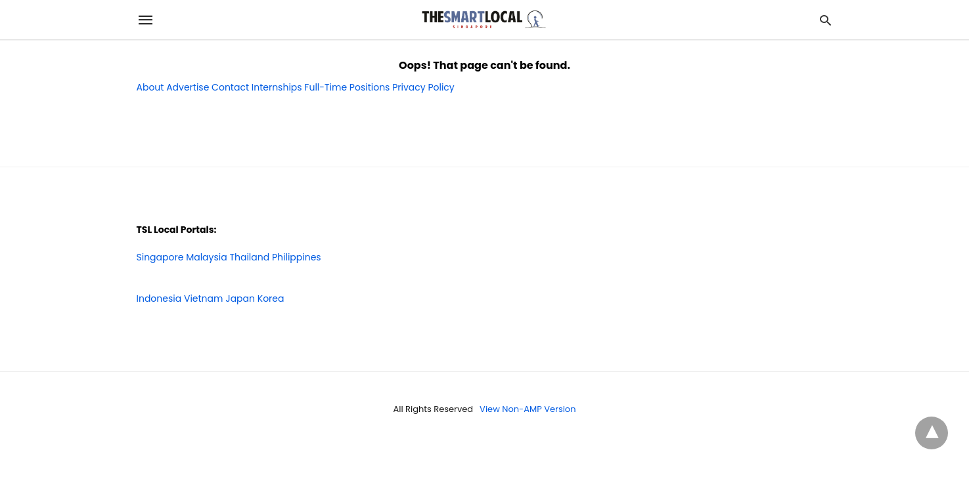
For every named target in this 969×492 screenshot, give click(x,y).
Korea (271, 298)
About (150, 87)
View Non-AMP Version (527, 409)
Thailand (249, 257)
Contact (230, 87)
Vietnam (203, 298)
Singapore (160, 257)
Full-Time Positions (347, 87)
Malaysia (206, 257)
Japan (240, 298)
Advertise (187, 87)
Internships (277, 87)
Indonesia (159, 298)
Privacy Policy (423, 87)
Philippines (296, 257)
